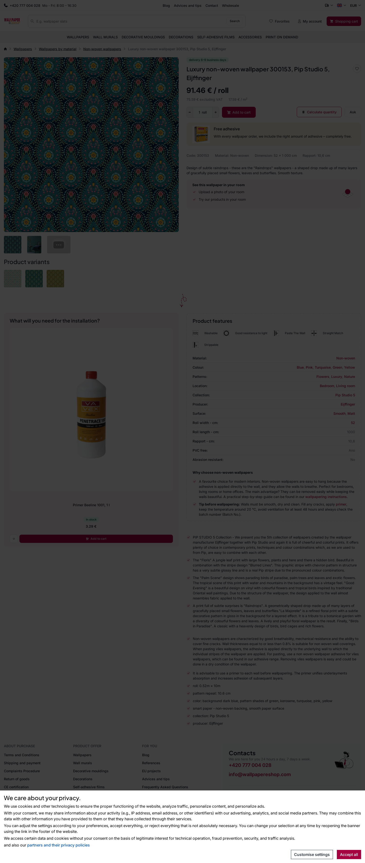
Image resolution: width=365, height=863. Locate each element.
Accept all (349, 854)
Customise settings (312, 854)
